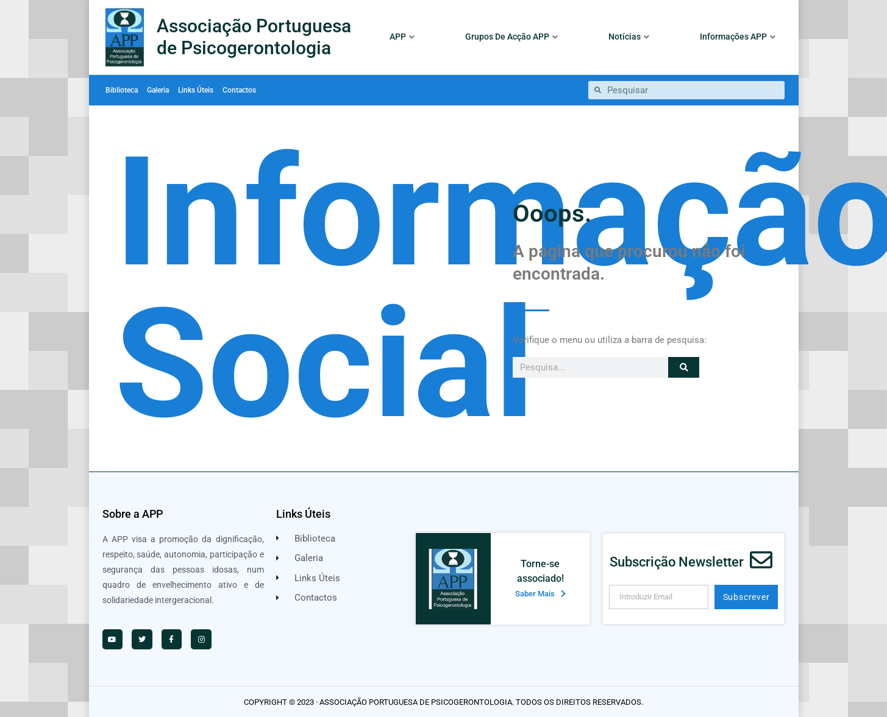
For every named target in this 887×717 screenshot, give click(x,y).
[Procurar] (683, 367)
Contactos (239, 90)
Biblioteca (121, 90)
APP (402, 36)
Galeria (158, 90)
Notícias (628, 36)
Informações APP (737, 36)
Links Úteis (195, 90)
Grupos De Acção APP (511, 36)
